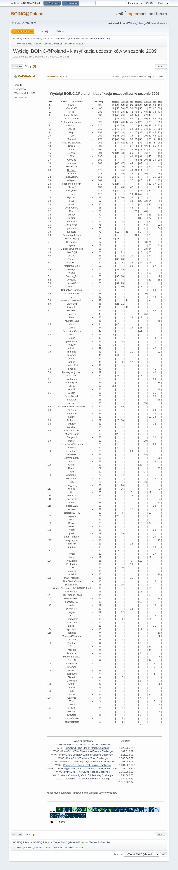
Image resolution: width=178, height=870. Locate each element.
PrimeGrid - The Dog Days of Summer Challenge (87, 761)
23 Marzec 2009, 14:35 (57, 76)
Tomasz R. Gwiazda (99, 38)
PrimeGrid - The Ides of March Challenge (87, 748)
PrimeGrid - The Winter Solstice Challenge (87, 778)
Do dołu (17, 66)
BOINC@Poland (27, 13)
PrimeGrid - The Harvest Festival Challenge (87, 765)
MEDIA (128, 23)
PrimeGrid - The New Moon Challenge (87, 758)
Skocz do (117, 854)
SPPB (82, 406)
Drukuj (161, 66)
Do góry (17, 835)
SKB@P (71, 170)
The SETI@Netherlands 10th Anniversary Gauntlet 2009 (87, 768)
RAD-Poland (26, 76)
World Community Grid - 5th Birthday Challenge (87, 775)
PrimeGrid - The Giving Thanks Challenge (87, 771)
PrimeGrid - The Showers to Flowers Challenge (87, 751)
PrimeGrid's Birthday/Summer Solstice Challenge (86, 754)
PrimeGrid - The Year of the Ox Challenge (87, 744)
